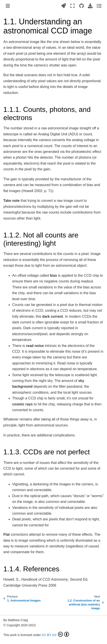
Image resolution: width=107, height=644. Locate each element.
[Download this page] (90, 5)
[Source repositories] (81, 5)
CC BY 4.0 (55, 634)
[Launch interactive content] (63, 5)
